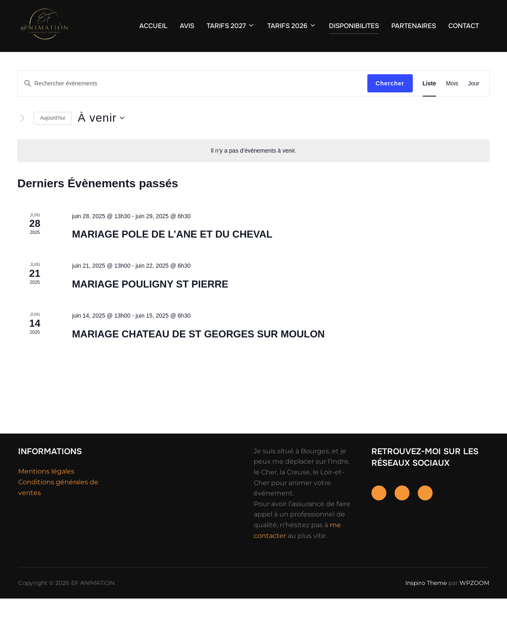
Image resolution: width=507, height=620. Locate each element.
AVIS (187, 25)
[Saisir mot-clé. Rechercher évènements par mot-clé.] (192, 105)
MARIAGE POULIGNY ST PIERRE (150, 305)
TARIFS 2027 (231, 25)
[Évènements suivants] (22, 139)
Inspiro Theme (426, 604)
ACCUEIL (153, 25)
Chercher (390, 104)
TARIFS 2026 (292, 25)
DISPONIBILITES (354, 25)
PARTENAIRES (413, 25)
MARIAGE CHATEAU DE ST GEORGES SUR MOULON (198, 355)
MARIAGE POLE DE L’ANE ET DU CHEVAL (172, 255)
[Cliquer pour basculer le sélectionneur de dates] (101, 139)
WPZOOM (474, 604)
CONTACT (463, 25)
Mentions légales (46, 493)
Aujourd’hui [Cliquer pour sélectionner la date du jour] (52, 139)
